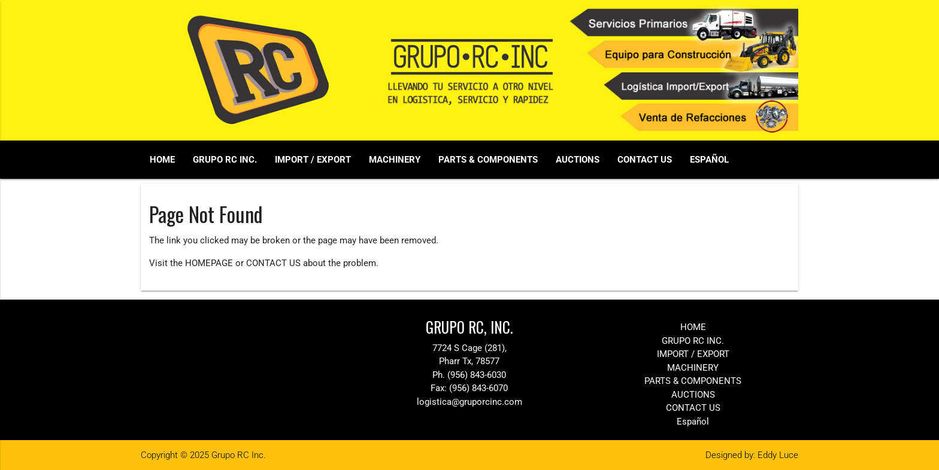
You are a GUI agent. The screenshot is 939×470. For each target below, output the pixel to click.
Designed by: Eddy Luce (751, 455)
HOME (162, 159)
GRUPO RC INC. (225, 159)
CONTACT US (644, 159)
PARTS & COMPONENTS (488, 159)
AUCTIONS (577, 159)
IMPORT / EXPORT (313, 159)
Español (709, 159)
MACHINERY (394, 159)
